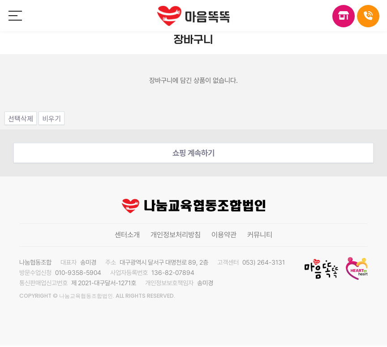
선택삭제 (20, 118)
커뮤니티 (259, 235)
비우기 (51, 118)
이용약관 (223, 235)
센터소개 (127, 235)
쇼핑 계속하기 (193, 153)
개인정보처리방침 (175, 235)
